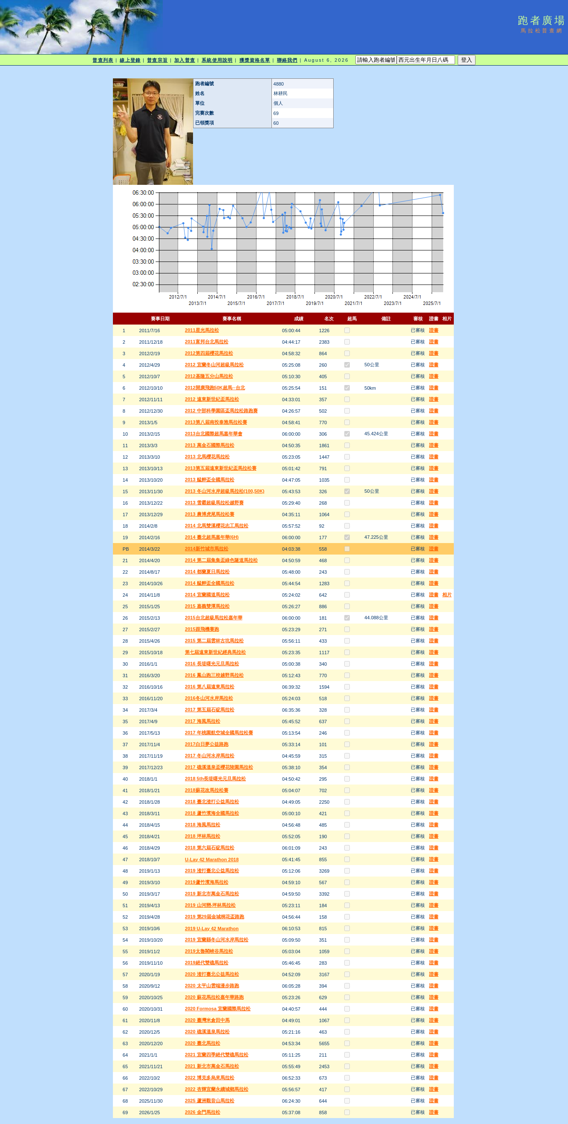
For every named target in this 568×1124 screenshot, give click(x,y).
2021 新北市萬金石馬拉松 (212, 1066)
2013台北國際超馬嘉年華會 (213, 433)
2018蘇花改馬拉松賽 (206, 790)
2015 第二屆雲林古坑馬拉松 (214, 640)
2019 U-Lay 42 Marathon (212, 928)
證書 (433, 330)
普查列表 (102, 60)
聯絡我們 (287, 60)
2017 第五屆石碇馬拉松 (209, 709)
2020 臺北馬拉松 (202, 1043)
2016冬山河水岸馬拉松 (209, 698)
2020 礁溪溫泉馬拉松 (207, 1031)
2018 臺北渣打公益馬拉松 (212, 801)
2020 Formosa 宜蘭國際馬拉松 (218, 1008)
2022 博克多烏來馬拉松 (209, 1077)
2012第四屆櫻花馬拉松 (209, 353)
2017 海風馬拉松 (202, 721)
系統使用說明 (217, 60)
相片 (447, 594)
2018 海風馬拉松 (202, 824)
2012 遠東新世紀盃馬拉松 (212, 399)
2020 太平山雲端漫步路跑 (212, 985)
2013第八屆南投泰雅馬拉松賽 (216, 422)
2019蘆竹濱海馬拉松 (206, 882)
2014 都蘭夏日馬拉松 (207, 571)
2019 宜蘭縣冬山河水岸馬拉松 (216, 939)
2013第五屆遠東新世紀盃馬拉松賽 (220, 468)
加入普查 (184, 60)
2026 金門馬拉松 (202, 1112)
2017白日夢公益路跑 (206, 744)
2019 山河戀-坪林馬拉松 (210, 905)
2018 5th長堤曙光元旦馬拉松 (215, 778)
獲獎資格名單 (255, 60)
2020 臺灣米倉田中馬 (207, 1020)
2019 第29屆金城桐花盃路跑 (214, 916)
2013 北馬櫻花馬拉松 (207, 456)
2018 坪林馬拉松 (202, 836)
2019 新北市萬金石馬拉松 (212, 893)
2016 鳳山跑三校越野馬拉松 (214, 675)
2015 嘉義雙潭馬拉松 (207, 606)
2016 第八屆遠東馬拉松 (209, 686)
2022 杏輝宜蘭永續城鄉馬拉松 (216, 1089)
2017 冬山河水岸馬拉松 (209, 755)
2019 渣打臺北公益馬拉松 (212, 870)
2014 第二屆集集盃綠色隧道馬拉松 (221, 560)
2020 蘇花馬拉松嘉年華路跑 (214, 997)
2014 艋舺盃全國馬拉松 (209, 583)
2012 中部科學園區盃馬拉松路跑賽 (221, 410)
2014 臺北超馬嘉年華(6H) (212, 537)
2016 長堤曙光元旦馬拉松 (212, 663)
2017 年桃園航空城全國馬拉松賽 (219, 732)
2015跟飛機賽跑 (202, 629)
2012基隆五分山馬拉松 (209, 376)
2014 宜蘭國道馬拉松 (207, 594)
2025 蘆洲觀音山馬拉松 (209, 1100)
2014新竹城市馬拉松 (206, 548)
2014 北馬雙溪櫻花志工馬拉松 (216, 525)
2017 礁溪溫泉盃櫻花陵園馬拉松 (219, 767)
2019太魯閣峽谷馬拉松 (209, 951)
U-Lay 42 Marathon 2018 (212, 859)
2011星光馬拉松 (202, 330)
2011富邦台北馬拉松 (206, 341)
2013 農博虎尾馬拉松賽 (209, 514)
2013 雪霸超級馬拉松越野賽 (214, 502)
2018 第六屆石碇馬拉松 (209, 847)
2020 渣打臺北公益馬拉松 (212, 974)
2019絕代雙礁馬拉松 (206, 962)
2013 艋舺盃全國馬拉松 (209, 479)
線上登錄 (130, 60)
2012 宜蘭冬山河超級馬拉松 (214, 364)
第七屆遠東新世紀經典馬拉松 (215, 652)
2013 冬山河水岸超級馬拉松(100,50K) (224, 491)
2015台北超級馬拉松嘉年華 (213, 617)
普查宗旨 (157, 60)
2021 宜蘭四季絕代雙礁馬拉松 (216, 1054)
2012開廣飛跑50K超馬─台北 (215, 387)
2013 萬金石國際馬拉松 (209, 445)
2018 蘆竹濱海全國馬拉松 (212, 813)
